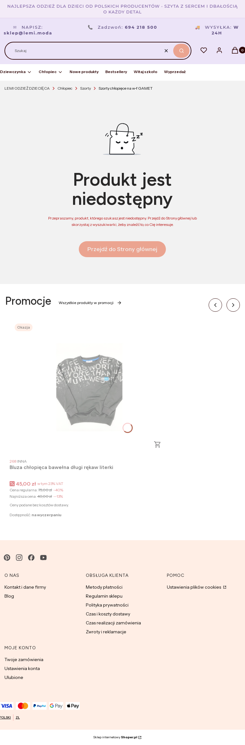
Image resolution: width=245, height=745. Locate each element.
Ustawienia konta (22, 668)
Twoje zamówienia (23, 659)
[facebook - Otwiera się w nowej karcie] (31, 558)
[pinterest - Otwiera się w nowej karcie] (7, 558)
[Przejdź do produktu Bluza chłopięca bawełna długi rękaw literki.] (89, 387)
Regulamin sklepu (104, 596)
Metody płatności (104, 587)
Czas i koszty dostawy (108, 614)
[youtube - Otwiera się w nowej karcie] (43, 558)
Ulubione (13, 677)
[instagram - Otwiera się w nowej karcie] (19, 558)
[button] (181, 51)
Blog (9, 596)
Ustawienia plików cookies (194, 587)
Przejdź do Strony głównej (122, 249)
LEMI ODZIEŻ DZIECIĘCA (27, 88)
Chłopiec (64, 88)
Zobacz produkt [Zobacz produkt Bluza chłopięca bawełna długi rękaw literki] (157, 444)
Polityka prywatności (107, 605)
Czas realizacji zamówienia (113, 623)
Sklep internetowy (115, 737)
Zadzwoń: (122, 27)
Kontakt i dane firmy (25, 587)
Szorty (85, 88)
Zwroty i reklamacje (106, 632)
